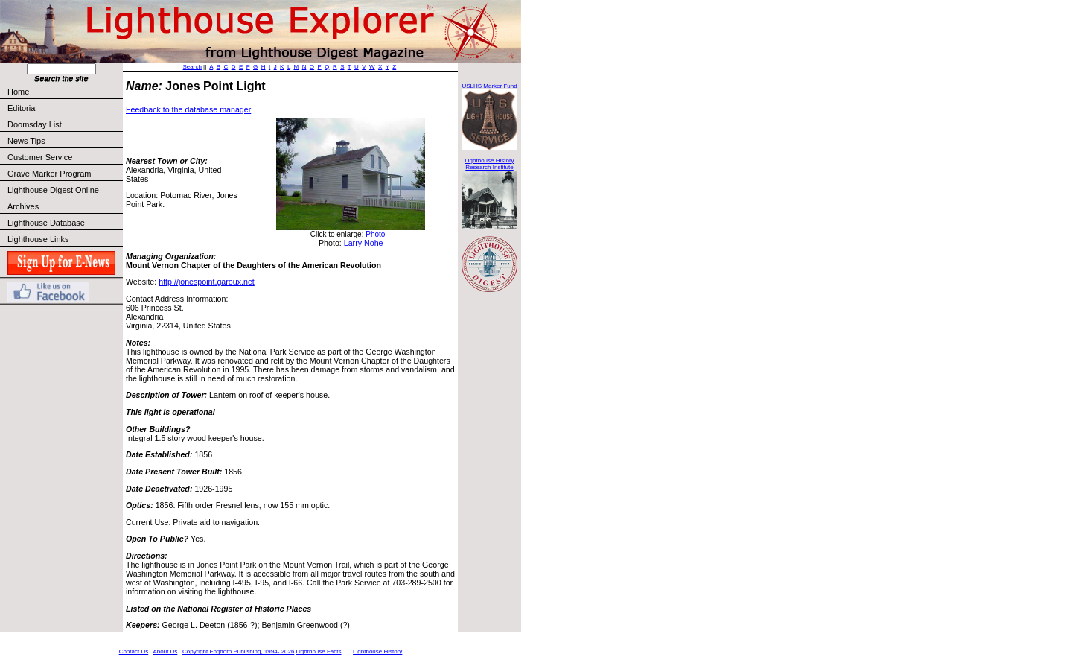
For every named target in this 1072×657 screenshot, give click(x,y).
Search (192, 66)
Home (18, 91)
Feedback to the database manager (188, 109)
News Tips (26, 140)
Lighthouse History (377, 651)
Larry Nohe (363, 242)
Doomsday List (34, 124)
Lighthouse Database (46, 222)
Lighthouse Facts (319, 651)
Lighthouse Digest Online (53, 189)
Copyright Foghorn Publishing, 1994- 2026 (238, 651)
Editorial (64, 108)
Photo (375, 234)
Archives (23, 206)
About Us (165, 651)
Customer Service (64, 157)
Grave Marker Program (49, 173)
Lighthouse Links (38, 239)
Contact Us (134, 651)
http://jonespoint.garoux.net (207, 281)
